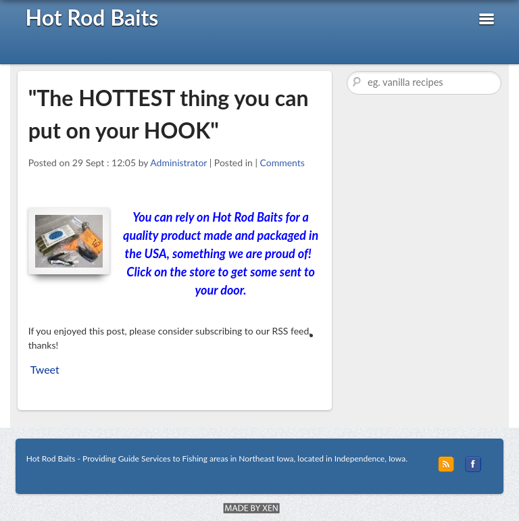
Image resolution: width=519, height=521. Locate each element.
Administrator (178, 162)
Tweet (44, 369)
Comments (282, 162)
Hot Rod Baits (91, 17)
